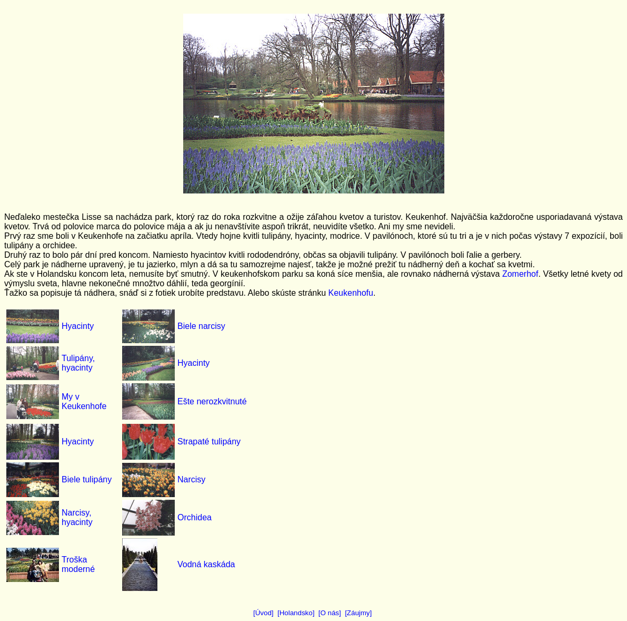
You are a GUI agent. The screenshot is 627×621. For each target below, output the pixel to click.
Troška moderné (78, 564)
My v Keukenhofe (84, 401)
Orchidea (194, 517)
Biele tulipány (87, 479)
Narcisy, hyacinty (77, 517)
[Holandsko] (295, 613)
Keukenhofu (351, 292)
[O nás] (330, 613)
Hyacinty (78, 326)
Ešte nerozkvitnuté (212, 401)
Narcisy (191, 479)
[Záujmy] (358, 613)
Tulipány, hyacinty (78, 363)
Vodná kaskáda (206, 564)
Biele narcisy (201, 326)
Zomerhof (520, 273)
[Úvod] (263, 613)
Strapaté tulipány (209, 441)
